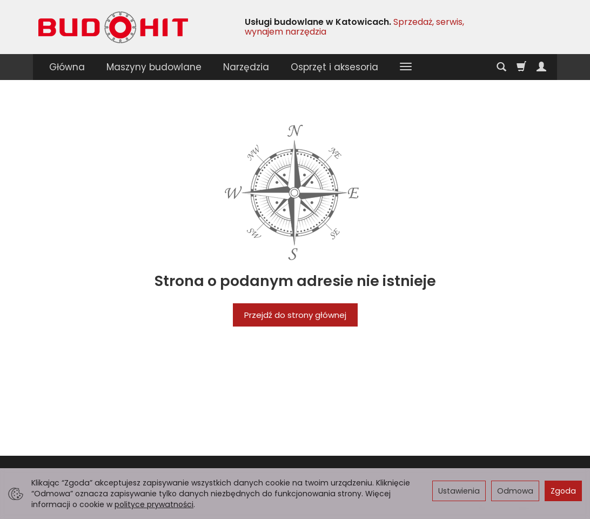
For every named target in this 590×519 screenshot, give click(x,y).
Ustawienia (459, 490)
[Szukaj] (501, 67)
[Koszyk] (521, 67)
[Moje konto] (541, 67)
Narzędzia (246, 67)
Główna (67, 67)
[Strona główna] (113, 27)
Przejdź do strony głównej (295, 315)
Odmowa (515, 490)
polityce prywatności (154, 504)
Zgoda (563, 490)
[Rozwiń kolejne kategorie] (406, 67)
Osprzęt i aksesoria (334, 67)
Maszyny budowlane (154, 67)
